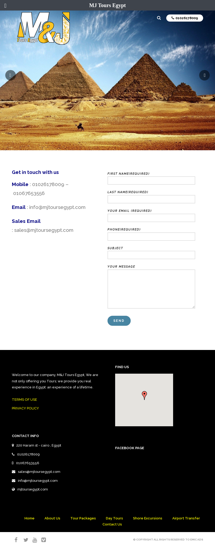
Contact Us (112, 524)
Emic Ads (196, 539)
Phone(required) (151, 233)
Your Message (151, 287)
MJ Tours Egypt (107, 5)
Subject (151, 252)
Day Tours (114, 518)
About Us (52, 518)
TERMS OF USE (24, 400)
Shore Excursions (147, 518)
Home (30, 518)
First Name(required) (151, 177)
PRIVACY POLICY (25, 408)
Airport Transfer (186, 518)
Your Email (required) (151, 214)
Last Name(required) (151, 196)
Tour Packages (83, 518)
